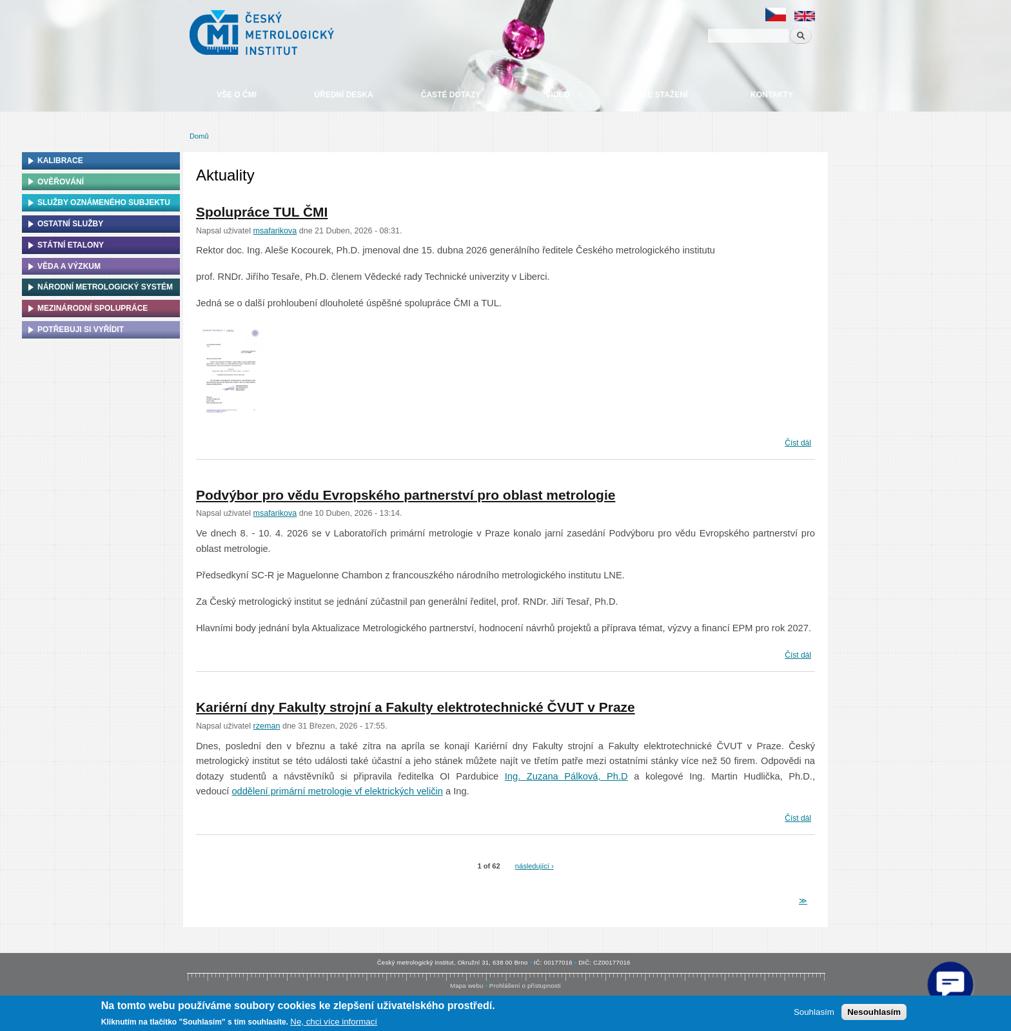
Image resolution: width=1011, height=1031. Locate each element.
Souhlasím (814, 1012)
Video (557, 94)
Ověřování (60, 181)
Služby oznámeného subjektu (103, 202)
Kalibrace (60, 160)
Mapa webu (466, 985)
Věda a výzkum (69, 266)
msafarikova (275, 230)
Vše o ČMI (237, 94)
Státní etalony (70, 245)
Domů (199, 136)
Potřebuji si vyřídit (80, 329)
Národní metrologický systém (105, 286)
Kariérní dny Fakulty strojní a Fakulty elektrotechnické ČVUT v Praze (415, 707)
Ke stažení (664, 94)
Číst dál (798, 441)
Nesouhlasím (874, 1012)
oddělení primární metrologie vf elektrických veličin (336, 791)
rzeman (266, 726)
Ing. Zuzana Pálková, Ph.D (566, 776)
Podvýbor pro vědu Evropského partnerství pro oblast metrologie (405, 494)
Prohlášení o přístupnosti (525, 985)
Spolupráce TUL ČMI (262, 211)
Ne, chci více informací (333, 1021)
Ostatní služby (70, 223)
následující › (534, 866)
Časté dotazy (450, 94)
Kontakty (772, 94)
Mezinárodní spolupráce (92, 308)
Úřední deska (343, 94)
